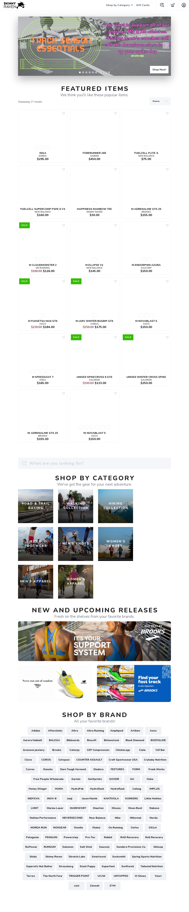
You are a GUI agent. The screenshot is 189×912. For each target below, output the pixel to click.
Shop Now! (159, 69)
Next (166, 45)
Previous (23, 45)
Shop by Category (117, 5)
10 (109, 72)
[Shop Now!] (94, 46)
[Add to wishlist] (63, 113)
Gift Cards (142, 5)
